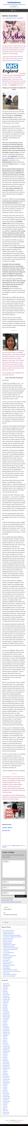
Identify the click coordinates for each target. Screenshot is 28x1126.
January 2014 (6, 1095)
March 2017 (5, 1043)
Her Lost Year (6, 830)
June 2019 (5, 1005)
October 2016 (6, 1049)
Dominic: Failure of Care (8, 938)
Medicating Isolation (7, 943)
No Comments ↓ (20, 18)
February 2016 (6, 1062)
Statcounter (3, 1125)
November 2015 (6, 1065)
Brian (14, 18)
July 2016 (5, 1054)
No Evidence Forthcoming (8, 946)
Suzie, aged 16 (6, 954)
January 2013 (6, 1113)
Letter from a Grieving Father (9, 976)
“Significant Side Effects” (8, 933)
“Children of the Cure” (7, 941)
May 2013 (5, 1107)
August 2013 (5, 1102)
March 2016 (5, 1060)
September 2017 (6, 1033)
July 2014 (5, 1085)
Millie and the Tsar (7, 963)
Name (4, 881)
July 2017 (5, 1037)
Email (4, 887)
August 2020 (5, 986)
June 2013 (5, 1106)
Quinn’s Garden (6, 972)
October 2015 (6, 1066)
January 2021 (6, 983)
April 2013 (5, 1109)
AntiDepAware (14, 2)
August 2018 (5, 1019)
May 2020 (5, 990)
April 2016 (5, 1059)
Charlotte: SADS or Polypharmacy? (10, 947)
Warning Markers (6, 968)
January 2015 (6, 1077)
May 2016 (5, 1057)
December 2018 (6, 1015)
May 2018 (5, 1022)
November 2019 (6, 999)
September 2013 (6, 1101)
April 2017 (5, 1041)
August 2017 (5, 1035)
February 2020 (6, 994)
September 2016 (6, 1051)
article (3, 81)
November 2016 (6, 1048)
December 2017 (6, 1030)
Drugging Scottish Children (9, 965)
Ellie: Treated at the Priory (8, 930)
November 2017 (6, 1032)
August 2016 (5, 1052)
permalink (4, 846)
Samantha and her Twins (8, 932)
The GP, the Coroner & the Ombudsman (11, 971)
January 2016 (6, 1063)
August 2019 (5, 1002)
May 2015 (5, 1073)
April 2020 (5, 991)
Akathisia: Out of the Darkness (9, 955)
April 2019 (5, 1008)
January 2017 (6, 1044)
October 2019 (6, 1000)
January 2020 (6, 996)
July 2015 (5, 1069)
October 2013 (6, 1099)
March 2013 (5, 1110)
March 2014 (5, 1091)
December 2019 (6, 997)
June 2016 (5, 1055)
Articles (13, 845)
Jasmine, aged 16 (7, 827)
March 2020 (5, 993)
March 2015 (5, 1074)
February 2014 (6, 1093)
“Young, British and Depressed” (9, 974)
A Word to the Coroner (8, 962)
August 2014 (5, 1084)
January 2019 (6, 1013)
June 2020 (5, 988)
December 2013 (6, 1096)
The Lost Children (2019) (8, 952)
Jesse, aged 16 (6, 966)
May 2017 (5, 1040)
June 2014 (5, 1087)
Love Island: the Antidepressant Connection (12, 936)
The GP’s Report (6, 958)
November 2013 (6, 1098)
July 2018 (5, 1021)
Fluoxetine (11, 158)
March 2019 (5, 1010)
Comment (5, 861)
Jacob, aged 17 (6, 960)
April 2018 (5, 1024)
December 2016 (6, 1046)
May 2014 (5, 1088)
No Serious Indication (7, 957)
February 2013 (6, 1112)
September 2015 (6, 1068)
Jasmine (19, 60)
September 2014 (6, 1082)
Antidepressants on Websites (9, 944)
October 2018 (6, 1018)
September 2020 (6, 985)
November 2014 (6, 1079)
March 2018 (5, 1026)
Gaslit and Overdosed (7, 940)
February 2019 (6, 1012)
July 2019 (5, 1004)
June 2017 (5, 1038)
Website (5, 892)
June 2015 (5, 1071)
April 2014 (5, 1090)
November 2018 (6, 1016)
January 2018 (6, 1029)
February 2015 (6, 1076)
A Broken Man (6, 950)
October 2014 (6, 1081)
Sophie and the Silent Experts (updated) (11, 935)
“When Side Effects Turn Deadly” (10, 969)
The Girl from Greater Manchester (10, 949)
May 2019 (5, 1007)
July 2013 (5, 1104)
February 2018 (6, 1027)
